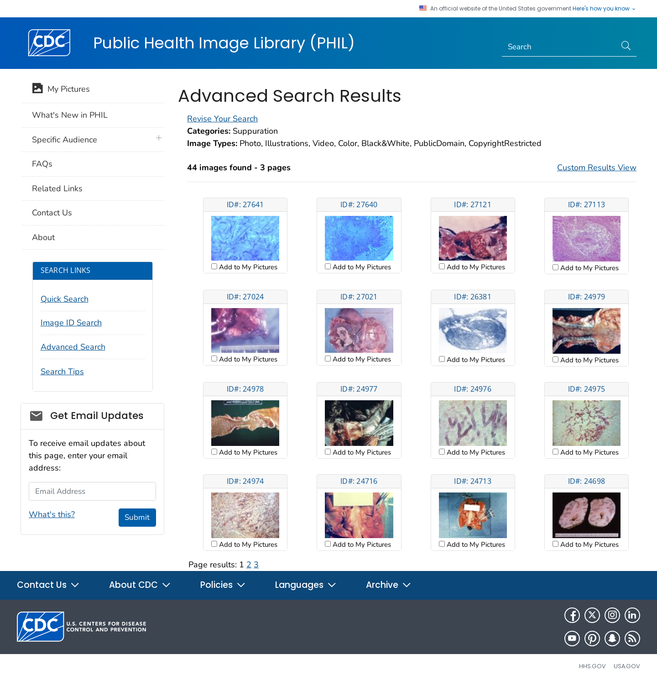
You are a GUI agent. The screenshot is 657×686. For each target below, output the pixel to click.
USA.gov (627, 666)
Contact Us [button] (48, 585)
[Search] (559, 47)
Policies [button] (223, 585)
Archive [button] (389, 585)
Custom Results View (596, 167)
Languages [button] (306, 585)
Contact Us (52, 212)
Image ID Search (71, 322)
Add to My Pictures (247, 267)
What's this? (52, 514)
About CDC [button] (140, 585)
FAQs (42, 163)
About (43, 237)
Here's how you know (604, 8)
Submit (137, 517)
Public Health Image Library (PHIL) (224, 43)
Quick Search (65, 298)
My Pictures (61, 90)
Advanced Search (73, 346)
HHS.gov (592, 666)
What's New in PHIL (70, 115)
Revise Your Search (222, 118)
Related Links (57, 188)
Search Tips (62, 371)
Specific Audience (64, 139)
